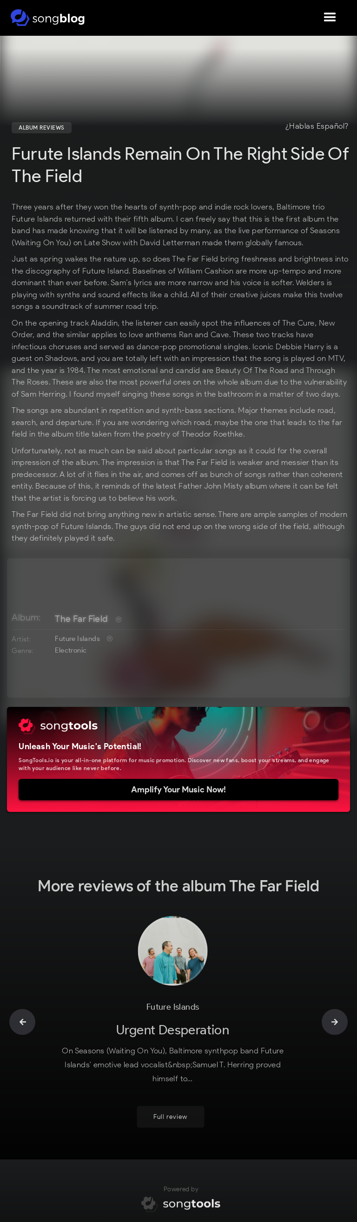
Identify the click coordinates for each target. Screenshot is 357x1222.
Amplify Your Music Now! (178, 789)
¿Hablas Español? (317, 126)
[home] (47, 17)
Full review (170, 1123)
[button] (330, 17)
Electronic (70, 650)
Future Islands (77, 638)
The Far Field (81, 618)
